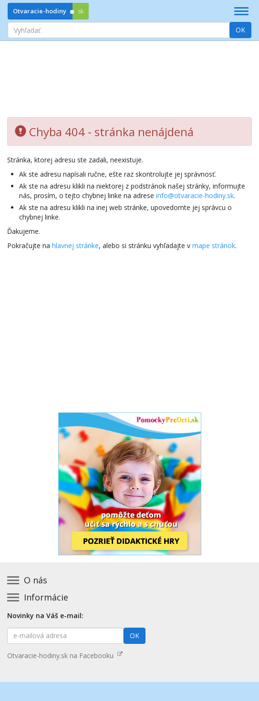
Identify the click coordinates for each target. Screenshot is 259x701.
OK (240, 29)
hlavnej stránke (75, 245)
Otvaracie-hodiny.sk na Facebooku (65, 655)
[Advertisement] (129, 72)
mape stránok (213, 245)
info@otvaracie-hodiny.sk (195, 195)
